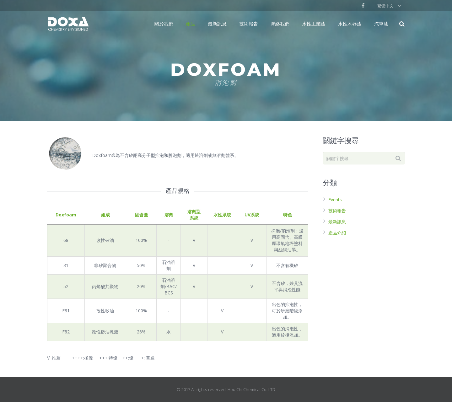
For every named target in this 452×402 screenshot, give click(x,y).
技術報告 (337, 211)
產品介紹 (337, 233)
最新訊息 (337, 222)
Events (335, 200)
